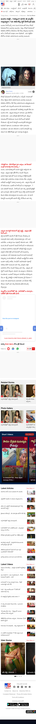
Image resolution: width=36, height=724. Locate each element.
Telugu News (4, 15)
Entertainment (14, 15)
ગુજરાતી (19, 1)
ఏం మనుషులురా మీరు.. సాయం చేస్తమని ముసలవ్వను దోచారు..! (12, 478)
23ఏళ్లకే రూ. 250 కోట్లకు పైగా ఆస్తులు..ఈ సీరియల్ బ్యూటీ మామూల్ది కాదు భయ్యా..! (16, 165)
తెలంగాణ (30, 8)
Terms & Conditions (18, 697)
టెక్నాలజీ (18, 11)
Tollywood (23, 15)
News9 (3, 1)
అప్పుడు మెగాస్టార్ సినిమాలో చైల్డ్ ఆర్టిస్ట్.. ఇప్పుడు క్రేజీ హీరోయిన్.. (16, 232)
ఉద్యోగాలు (12, 11)
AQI (25, 4)
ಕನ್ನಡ (11, 1)
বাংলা (24, 1)
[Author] (3, 92)
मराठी (15, 1)
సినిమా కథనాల (9, 344)
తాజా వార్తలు (7, 8)
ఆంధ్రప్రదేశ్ (24, 8)
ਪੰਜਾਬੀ (28, 1)
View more (29, 434)
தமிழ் (32, 1)
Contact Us (7, 691)
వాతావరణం (30, 11)
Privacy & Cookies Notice (24, 694)
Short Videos (7, 434)
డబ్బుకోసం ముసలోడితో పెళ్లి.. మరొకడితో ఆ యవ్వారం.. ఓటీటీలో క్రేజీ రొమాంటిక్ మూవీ (17, 292)
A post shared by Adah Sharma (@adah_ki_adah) (18, 338)
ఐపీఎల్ (19, 8)
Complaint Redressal (9, 694)
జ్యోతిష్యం (23, 11)
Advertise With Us (24, 691)
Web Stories (6, 640)
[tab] (15, 676)
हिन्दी (7, 1)
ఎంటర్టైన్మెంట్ (14, 8)
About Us (15, 691)
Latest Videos (7, 564)
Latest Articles (7, 488)
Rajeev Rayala (9, 91)
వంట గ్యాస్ (5, 11)
